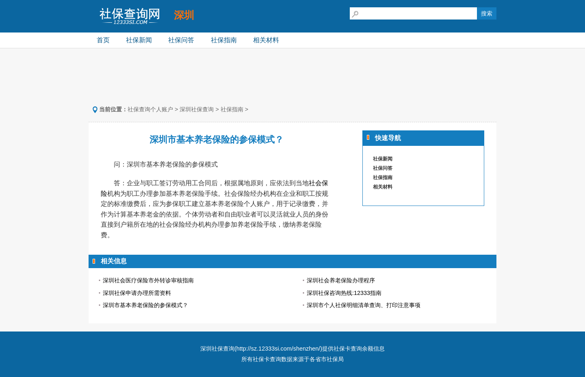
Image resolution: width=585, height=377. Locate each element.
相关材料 (266, 40)
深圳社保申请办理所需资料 (137, 293)
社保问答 (181, 40)
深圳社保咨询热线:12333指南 (344, 293)
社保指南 (224, 40)
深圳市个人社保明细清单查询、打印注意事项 (363, 305)
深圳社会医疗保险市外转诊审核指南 (148, 280)
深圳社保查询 (197, 109)
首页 (103, 40)
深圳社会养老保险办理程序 (341, 280)
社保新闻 (139, 40)
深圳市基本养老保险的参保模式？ (145, 305)
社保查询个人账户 (150, 109)
